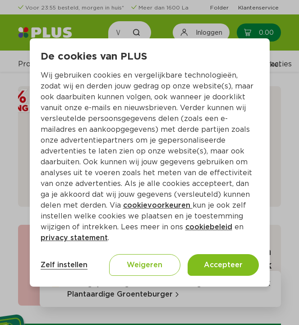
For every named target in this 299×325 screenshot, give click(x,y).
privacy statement (74, 237)
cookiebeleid (208, 227)
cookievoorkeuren (158, 205)
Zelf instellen (64, 264)
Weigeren (144, 264)
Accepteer (223, 264)
